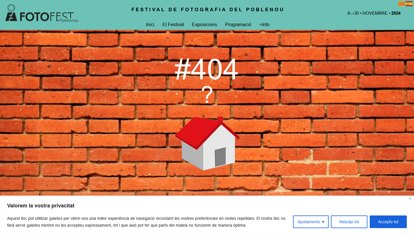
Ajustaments (309, 221)
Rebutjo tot (349, 221)
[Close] (410, 198)
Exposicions (204, 24)
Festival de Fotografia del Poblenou (208, 9)
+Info (263, 24)
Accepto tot (388, 221)
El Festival (172, 24)
